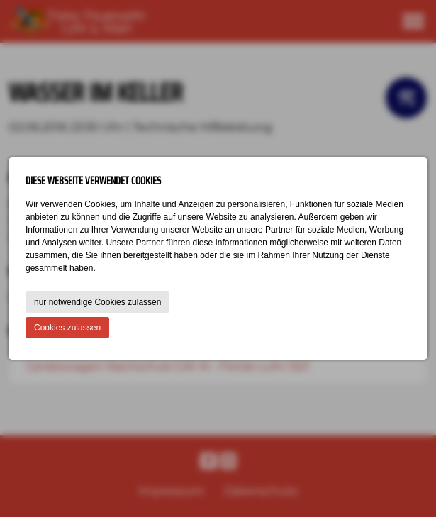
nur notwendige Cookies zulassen (97, 302)
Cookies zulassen (67, 328)
